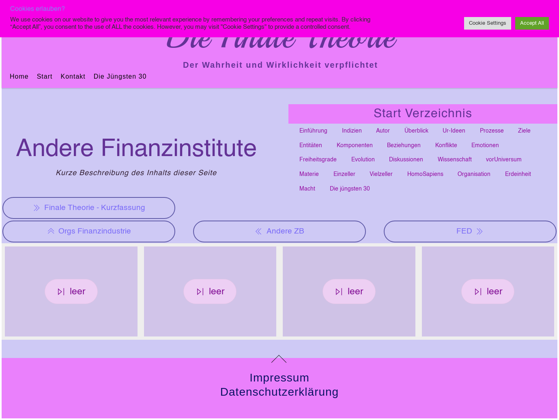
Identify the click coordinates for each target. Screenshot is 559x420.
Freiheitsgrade (318, 160)
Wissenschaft (455, 160)
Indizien (352, 131)
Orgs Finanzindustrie (89, 231)
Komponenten (355, 145)
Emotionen (485, 145)
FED (470, 231)
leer (71, 291)
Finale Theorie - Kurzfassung (89, 208)
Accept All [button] (532, 23)
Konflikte (446, 145)
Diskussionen (406, 160)
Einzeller (344, 174)
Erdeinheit (518, 174)
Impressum (279, 377)
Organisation (474, 174)
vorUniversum (504, 160)
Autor (383, 131)
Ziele (524, 131)
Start (45, 76)
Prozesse (492, 131)
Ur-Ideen (454, 131)
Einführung (313, 131)
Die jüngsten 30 (120, 76)
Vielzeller (381, 174)
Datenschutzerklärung (279, 392)
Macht (307, 189)
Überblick (416, 131)
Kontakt (72, 76)
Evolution (363, 160)
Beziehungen (404, 145)
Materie (309, 174)
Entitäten (310, 145)
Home (19, 76)
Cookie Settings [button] (487, 23)
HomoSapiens (425, 174)
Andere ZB (279, 231)
